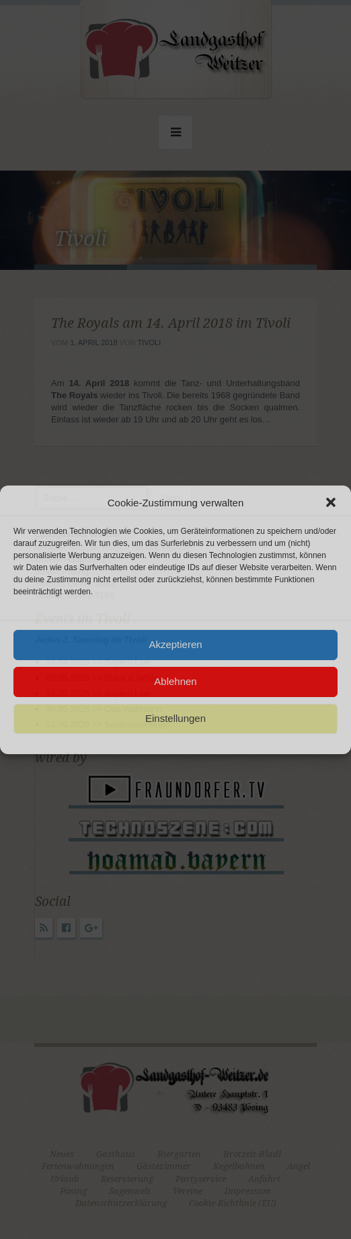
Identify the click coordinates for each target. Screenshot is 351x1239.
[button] (331, 502)
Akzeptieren (175, 644)
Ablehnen (175, 681)
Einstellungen (175, 718)
